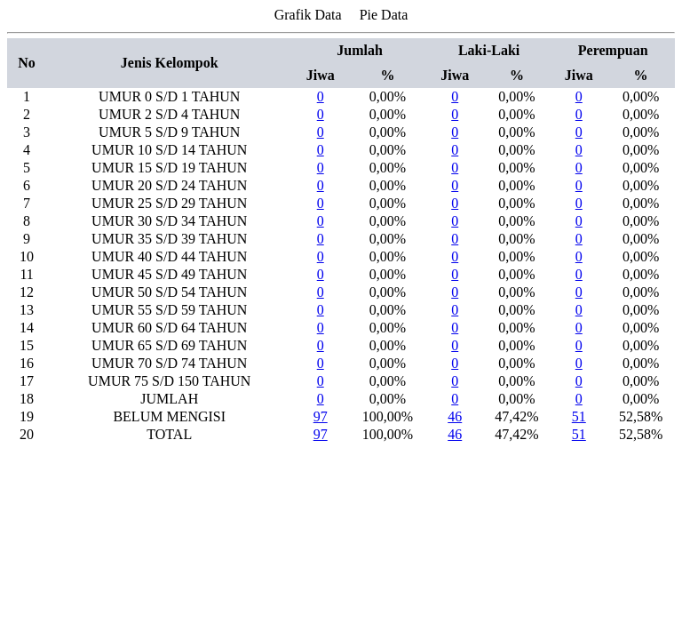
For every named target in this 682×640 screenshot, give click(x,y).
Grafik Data (308, 14)
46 (455, 416)
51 (579, 416)
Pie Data (384, 14)
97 (320, 416)
